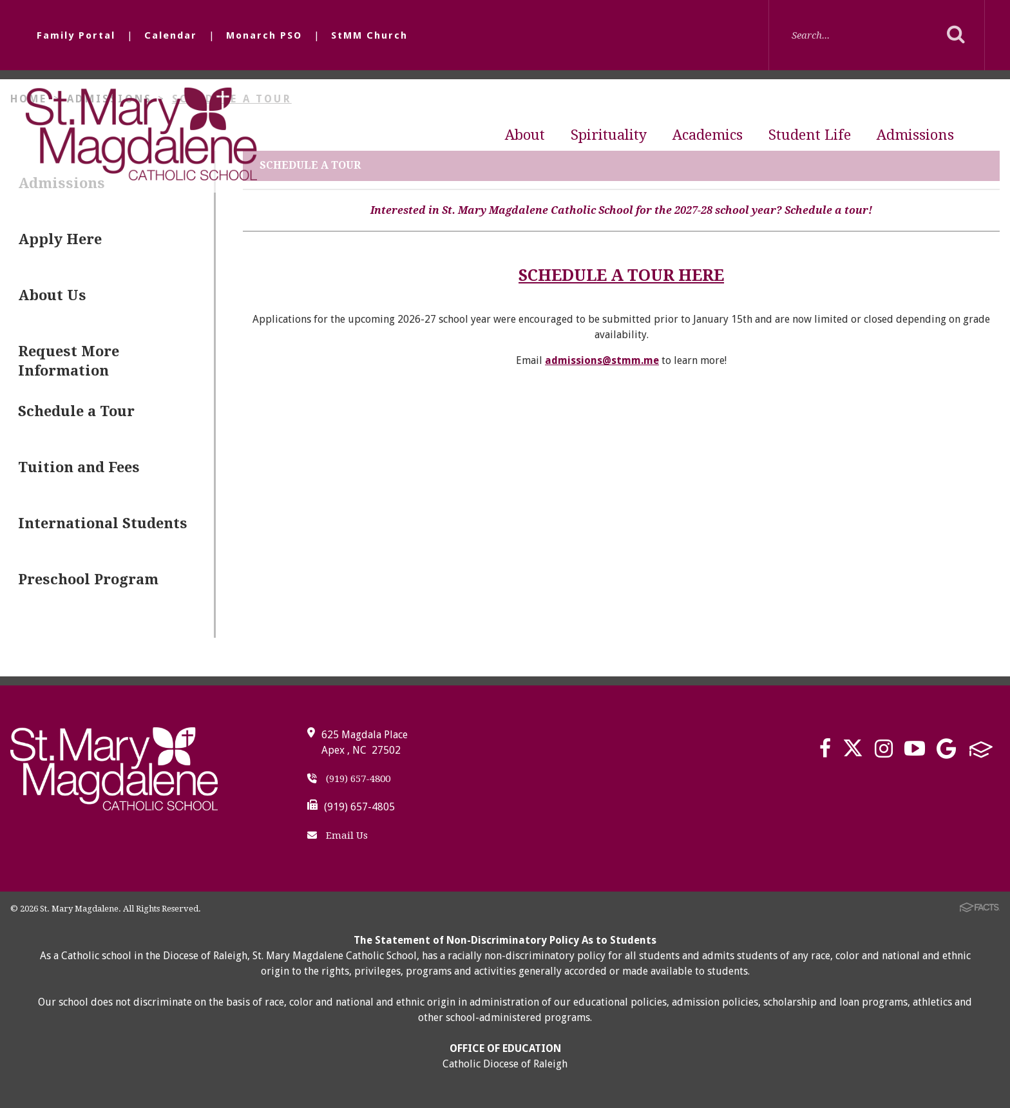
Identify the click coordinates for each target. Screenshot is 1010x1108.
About (525, 135)
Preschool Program (88, 579)
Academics (707, 135)
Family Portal (76, 35)
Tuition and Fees (79, 467)
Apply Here (60, 239)
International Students (102, 523)
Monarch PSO (264, 35)
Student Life (809, 135)
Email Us (337, 835)
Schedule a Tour (76, 411)
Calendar (170, 35)
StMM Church (369, 35)
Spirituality (609, 135)
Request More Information (68, 361)
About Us (52, 295)
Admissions (915, 135)
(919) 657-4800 (348, 779)
